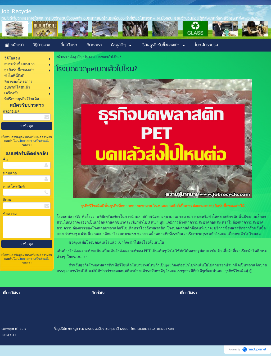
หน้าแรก (61, 57)
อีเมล (7, 200)
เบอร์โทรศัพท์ (14, 187)
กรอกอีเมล (11, 111)
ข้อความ (10, 214)
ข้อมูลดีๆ (76, 57)
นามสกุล (10, 173)
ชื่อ (5, 160)
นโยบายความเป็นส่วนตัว (33, 140)
